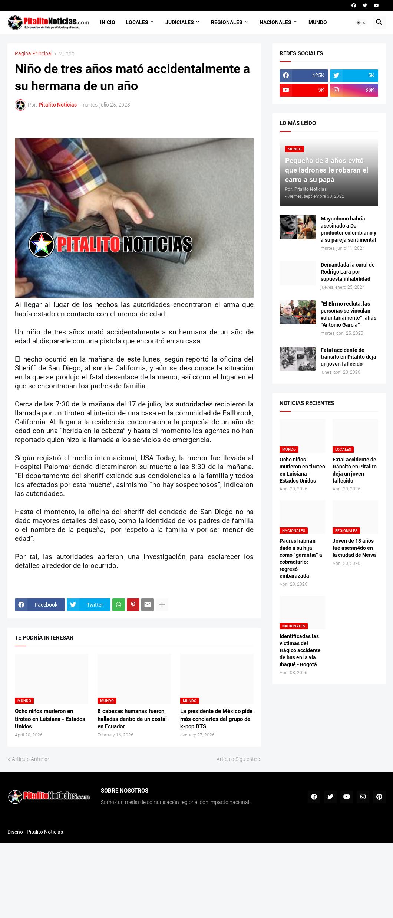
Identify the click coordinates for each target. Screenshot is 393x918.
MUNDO (317, 22)
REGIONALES (226, 22)
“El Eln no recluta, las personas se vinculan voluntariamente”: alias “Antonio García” (348, 314)
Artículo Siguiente (237, 759)
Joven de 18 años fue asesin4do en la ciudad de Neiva (354, 548)
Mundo (66, 53)
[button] (361, 22)
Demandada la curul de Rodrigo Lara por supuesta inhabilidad (348, 272)
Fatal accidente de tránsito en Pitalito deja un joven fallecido (348, 357)
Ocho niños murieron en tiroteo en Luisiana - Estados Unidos (50, 719)
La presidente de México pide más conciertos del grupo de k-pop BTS (216, 719)
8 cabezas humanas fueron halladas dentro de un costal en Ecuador (132, 719)
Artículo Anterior (30, 759)
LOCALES (137, 22)
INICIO (107, 22)
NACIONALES (275, 22)
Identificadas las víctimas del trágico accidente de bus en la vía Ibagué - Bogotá (300, 650)
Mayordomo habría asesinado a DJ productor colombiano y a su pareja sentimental (348, 229)
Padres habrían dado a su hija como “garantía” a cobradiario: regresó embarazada (301, 558)
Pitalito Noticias (45, 832)
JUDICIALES (179, 22)
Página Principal (33, 53)
